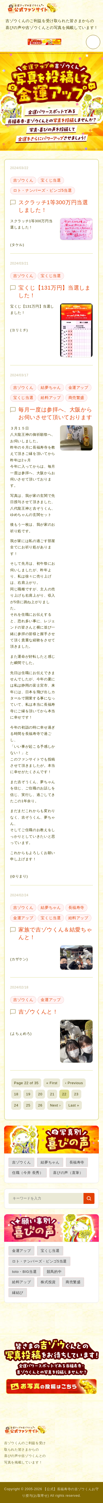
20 (40, 1094)
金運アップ (78, 387)
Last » (73, 1105)
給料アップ (51, 397)
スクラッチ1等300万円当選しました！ (53, 206)
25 (28, 1105)
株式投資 (48, 1282)
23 (76, 1094)
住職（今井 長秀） (27, 1173)
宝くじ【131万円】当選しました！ (54, 291)
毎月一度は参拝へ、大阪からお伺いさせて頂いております (55, 413)
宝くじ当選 (51, 180)
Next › (55, 1105)
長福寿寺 (76, 907)
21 (52, 1094)
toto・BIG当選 (24, 1272)
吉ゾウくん (23, 180)
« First (51, 1083)
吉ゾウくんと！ (38, 1012)
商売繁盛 (76, 397)
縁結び (17, 1293)
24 (16, 1105)
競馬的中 (54, 1272)
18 (16, 1094)
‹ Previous (74, 1083)
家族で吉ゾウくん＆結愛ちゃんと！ (55, 933)
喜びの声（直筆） (68, 1173)
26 (40, 1105)
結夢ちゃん (51, 387)
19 (28, 1094)
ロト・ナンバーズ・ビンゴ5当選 (42, 190)
